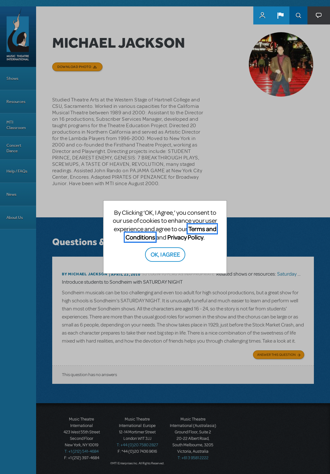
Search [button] (298, 15)
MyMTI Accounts (262, 15)
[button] (280, 15)
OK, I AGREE (165, 254)
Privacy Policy (185, 237)
